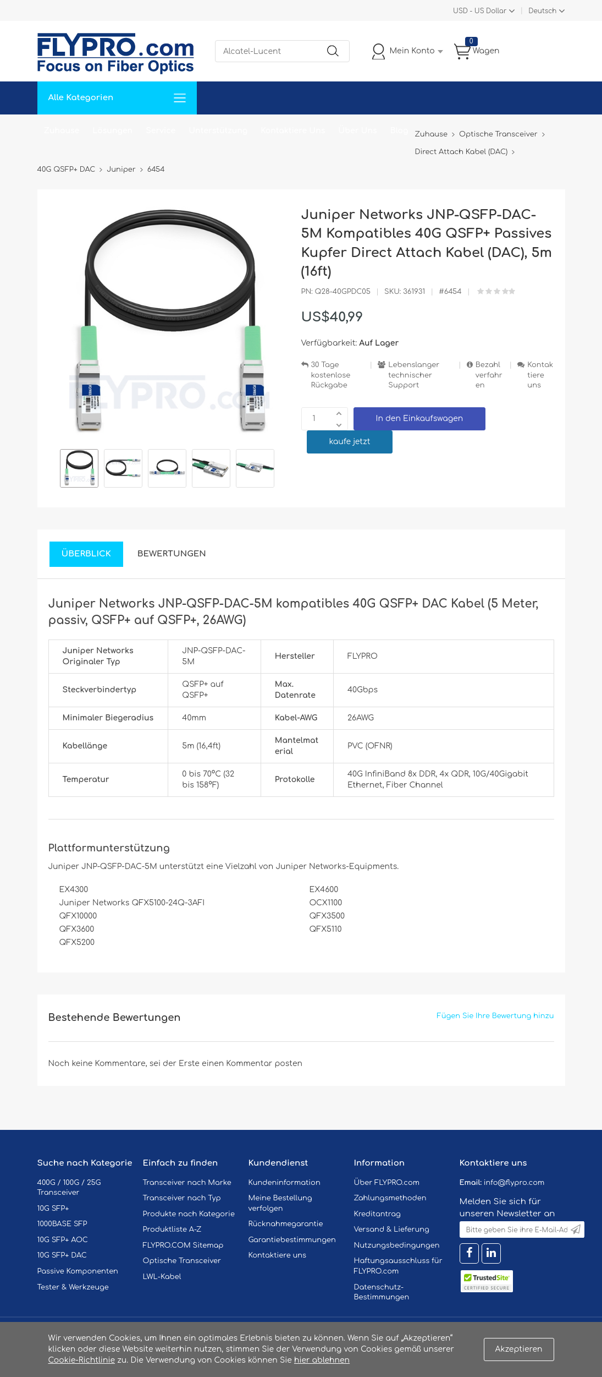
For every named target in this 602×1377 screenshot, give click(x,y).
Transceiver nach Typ (182, 1198)
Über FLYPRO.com (387, 1183)
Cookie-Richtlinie (81, 1360)
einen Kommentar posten (252, 1063)
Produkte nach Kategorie (189, 1214)
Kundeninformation (284, 1183)
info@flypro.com (514, 1183)
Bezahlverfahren (489, 375)
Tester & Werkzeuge (73, 1287)
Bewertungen (171, 554)
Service (160, 131)
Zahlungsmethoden (390, 1198)
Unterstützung (218, 131)
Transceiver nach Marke (187, 1183)
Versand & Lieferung (391, 1229)
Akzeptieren (519, 1349)
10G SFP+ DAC (62, 1255)
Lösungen (112, 131)
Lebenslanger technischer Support (413, 375)
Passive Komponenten (77, 1271)
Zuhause (62, 131)
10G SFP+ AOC (62, 1240)
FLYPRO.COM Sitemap (183, 1245)
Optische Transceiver (182, 1261)
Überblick (86, 554)
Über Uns (357, 131)
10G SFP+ (53, 1208)
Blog (399, 131)
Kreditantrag (377, 1214)
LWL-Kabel (162, 1277)
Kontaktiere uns (540, 375)
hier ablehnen (322, 1360)
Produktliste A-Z (172, 1229)
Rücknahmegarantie (285, 1224)
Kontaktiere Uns (293, 131)
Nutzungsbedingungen (397, 1245)
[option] (79, 470)
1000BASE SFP (62, 1224)
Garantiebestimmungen (292, 1240)
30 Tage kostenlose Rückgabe (331, 375)
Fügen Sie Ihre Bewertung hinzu (495, 1016)
